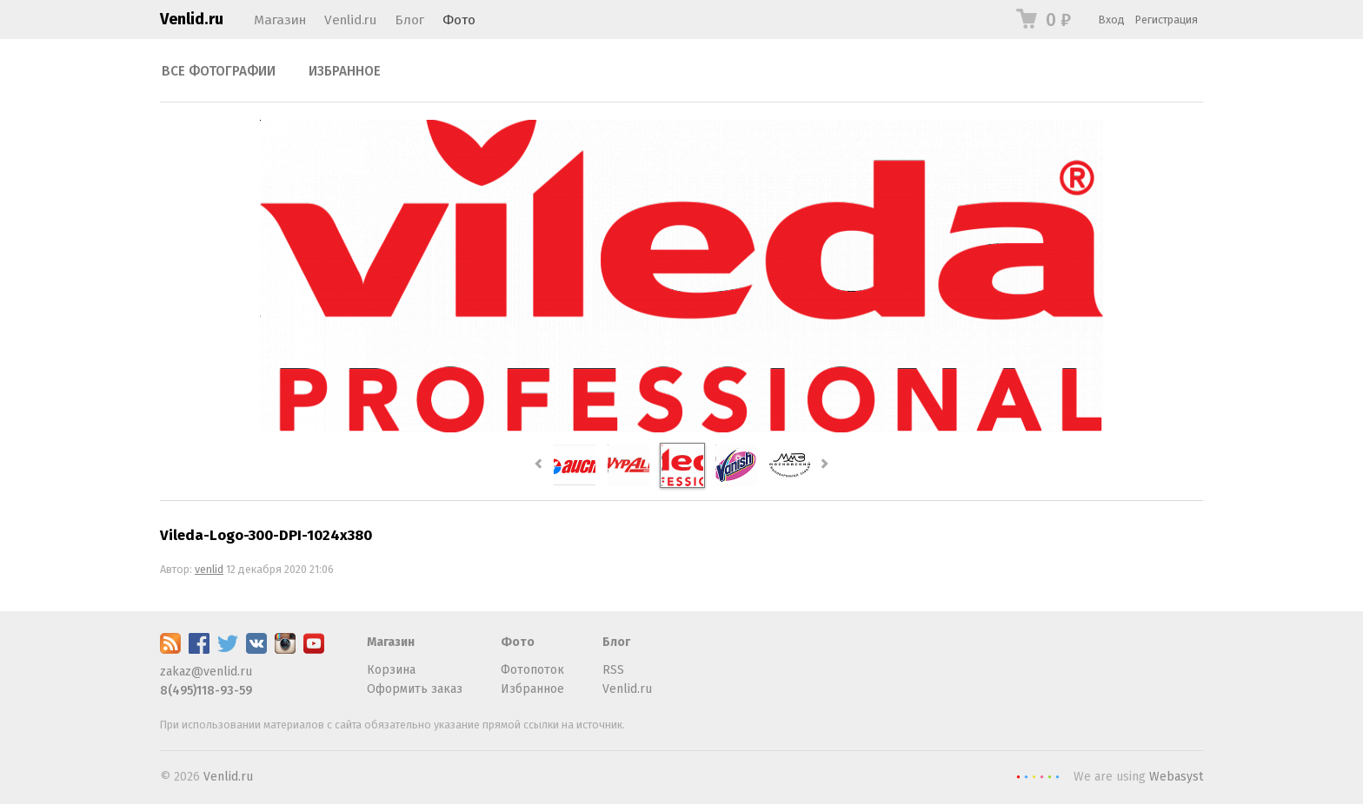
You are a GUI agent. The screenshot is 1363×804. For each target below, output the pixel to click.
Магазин (280, 20)
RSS (613, 669)
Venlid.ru (191, 19)
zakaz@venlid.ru (206, 671)
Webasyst (1176, 776)
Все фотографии (219, 71)
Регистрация (1166, 19)
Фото (458, 20)
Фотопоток (532, 669)
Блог (409, 20)
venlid (209, 569)
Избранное (345, 71)
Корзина (391, 669)
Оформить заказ (414, 689)
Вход (1112, 19)
